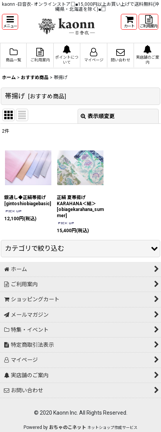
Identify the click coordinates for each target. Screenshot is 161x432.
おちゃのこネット (67, 427)
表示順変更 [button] (98, 116)
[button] (10, 22)
